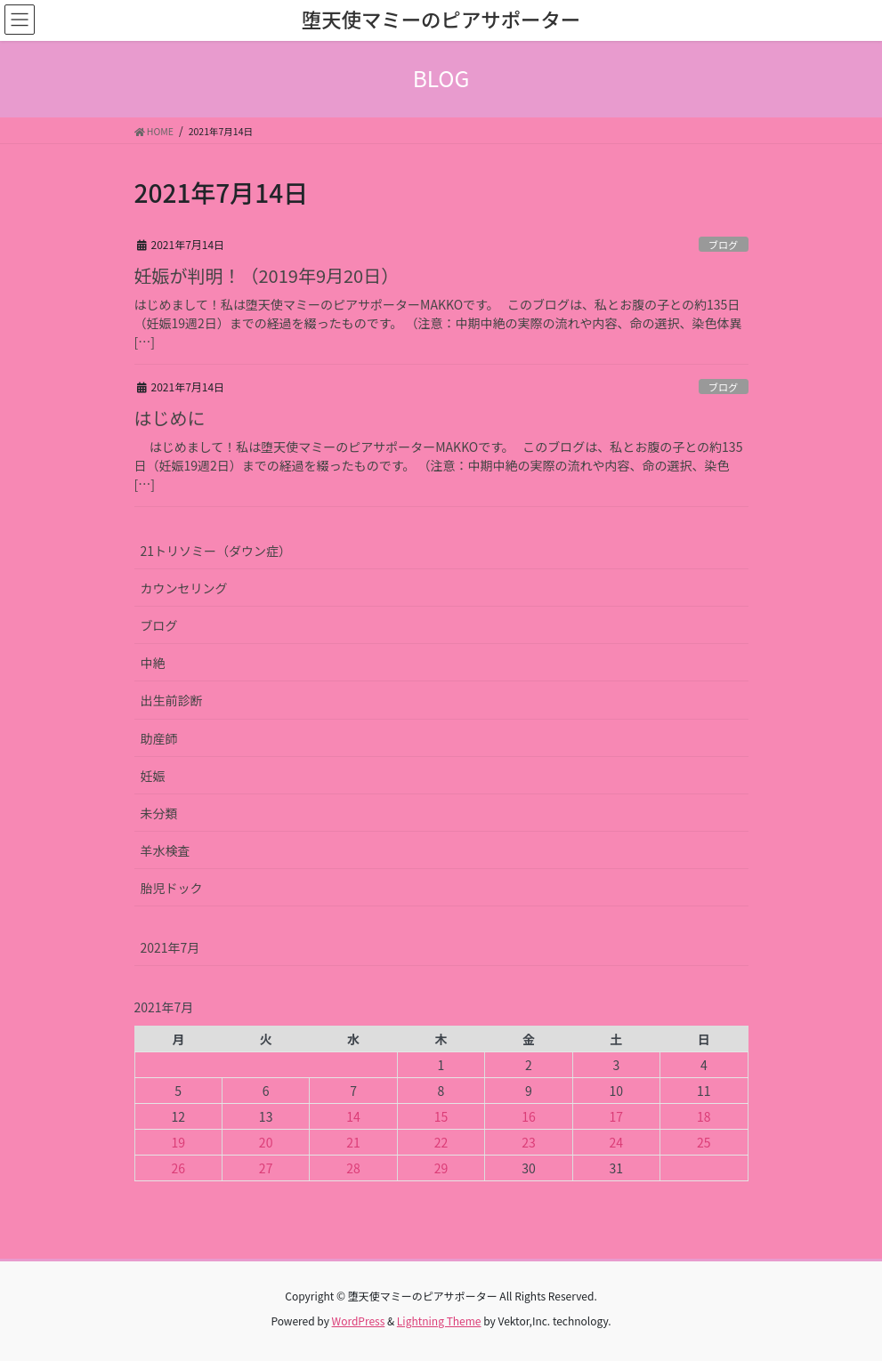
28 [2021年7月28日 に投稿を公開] (353, 1168)
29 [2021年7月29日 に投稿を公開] (441, 1168)
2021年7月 (170, 947)
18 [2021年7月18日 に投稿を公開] (704, 1116)
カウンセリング (184, 588)
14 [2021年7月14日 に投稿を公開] (353, 1116)
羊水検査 (165, 850)
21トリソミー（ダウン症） (216, 551)
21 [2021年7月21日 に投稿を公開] (353, 1142)
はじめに (170, 418)
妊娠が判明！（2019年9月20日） (267, 275)
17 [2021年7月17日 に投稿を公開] (617, 1116)
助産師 (159, 738)
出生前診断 (172, 700)
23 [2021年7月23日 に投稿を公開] (529, 1142)
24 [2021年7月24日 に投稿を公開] (617, 1142)
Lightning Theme (439, 1320)
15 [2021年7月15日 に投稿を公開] (441, 1116)
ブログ (723, 245)
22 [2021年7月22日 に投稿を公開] (441, 1142)
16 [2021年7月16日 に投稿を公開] (529, 1116)
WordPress (358, 1320)
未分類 (159, 813)
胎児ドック (172, 888)
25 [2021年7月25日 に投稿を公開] (704, 1142)
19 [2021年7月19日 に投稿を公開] (178, 1142)
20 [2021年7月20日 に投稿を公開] (266, 1142)
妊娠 (153, 776)
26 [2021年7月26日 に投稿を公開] (178, 1168)
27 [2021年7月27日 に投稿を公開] (266, 1168)
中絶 (153, 663)
